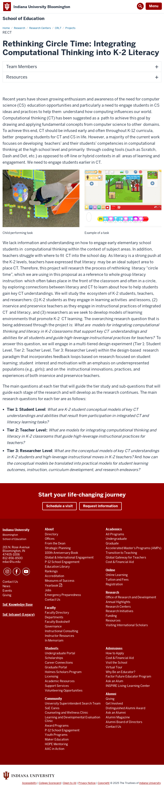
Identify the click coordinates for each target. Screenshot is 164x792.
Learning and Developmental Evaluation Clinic (72, 719)
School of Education (23, 18)
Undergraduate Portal (60, 653)
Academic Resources (60, 681)
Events (7, 591)
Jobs (48, 590)
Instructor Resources (59, 636)
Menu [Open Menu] (153, 6)
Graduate (112, 543)
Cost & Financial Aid (120, 562)
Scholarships (54, 658)
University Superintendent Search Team (73, 703)
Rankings (51, 571)
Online (110, 570)
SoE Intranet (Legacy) (19, 614)
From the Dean (55, 543)
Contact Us (52, 600)
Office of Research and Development (131, 597)
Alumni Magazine (118, 717)
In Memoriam (54, 640)
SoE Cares (52, 708)
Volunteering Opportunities (63, 690)
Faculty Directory (57, 612)
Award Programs (57, 726)
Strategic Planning (58, 548)
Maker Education (57, 739)
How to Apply (115, 653)
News (6, 586)
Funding (111, 616)
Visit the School (116, 663)
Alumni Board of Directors (124, 722)
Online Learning (117, 575)
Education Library (57, 567)
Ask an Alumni (116, 713)
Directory (51, 534)
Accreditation (54, 576)
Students (51, 648)
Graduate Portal (56, 667)
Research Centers (118, 607)
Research (112, 592)
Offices (49, 539)
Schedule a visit (59, 506)
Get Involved (114, 703)
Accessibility (29, 783)
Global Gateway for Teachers (126, 557)
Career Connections (59, 663)
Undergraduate (116, 539)
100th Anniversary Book (61, 553)
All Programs (115, 534)
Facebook (16, 571)
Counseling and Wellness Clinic (66, 713)
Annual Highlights (118, 602)
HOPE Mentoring (56, 744)
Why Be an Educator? (120, 672)
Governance (53, 626)
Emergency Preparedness (63, 595)
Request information (100, 506)
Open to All (69, 783)
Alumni (111, 694)
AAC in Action (54, 749)
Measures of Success (59, 581)
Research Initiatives (119, 611)
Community (53, 699)
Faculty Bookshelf (57, 622)
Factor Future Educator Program (128, 676)
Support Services (57, 686)
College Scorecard (50, 783)
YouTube (26, 571)
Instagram (7, 571)
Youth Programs (56, 735)
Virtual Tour (114, 667)
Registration (114, 584)
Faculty (50, 608)
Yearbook (51, 585)
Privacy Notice (87, 783)
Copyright (104, 783)
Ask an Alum (114, 681)
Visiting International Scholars (127, 625)
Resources (113, 620)
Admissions (114, 648)
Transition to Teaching (121, 553)
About (49, 529)
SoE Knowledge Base (18, 604)
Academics (114, 529)
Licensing (51, 676)
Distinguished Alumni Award (125, 708)
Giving (110, 699)
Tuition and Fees (117, 579)
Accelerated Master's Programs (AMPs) (133, 548)
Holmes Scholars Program (63, 672)
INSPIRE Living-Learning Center (128, 686)
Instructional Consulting (61, 631)
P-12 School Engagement (62, 562)
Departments (54, 617)
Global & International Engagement (69, 557)
